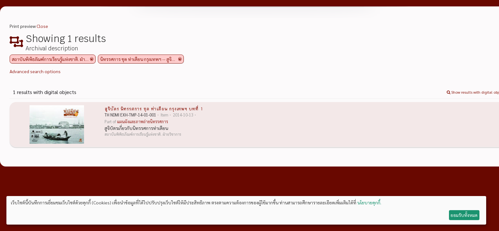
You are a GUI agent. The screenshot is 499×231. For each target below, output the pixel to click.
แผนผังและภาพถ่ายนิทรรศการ (142, 121)
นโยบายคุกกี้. (369, 202)
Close (42, 26)
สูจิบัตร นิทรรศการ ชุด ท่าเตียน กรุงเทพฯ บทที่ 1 (154, 108)
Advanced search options (35, 71)
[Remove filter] (91, 59)
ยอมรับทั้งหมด (464, 215)
